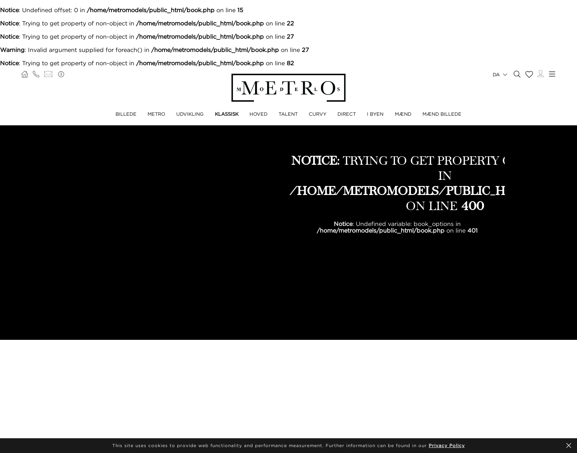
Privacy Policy (447, 445)
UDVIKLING (189, 113)
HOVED (258, 113)
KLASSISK (226, 113)
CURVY (317, 113)
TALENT (288, 113)
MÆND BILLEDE (441, 113)
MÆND (403, 113)
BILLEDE (126, 113)
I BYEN (375, 113)
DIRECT (346, 113)
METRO (156, 113)
